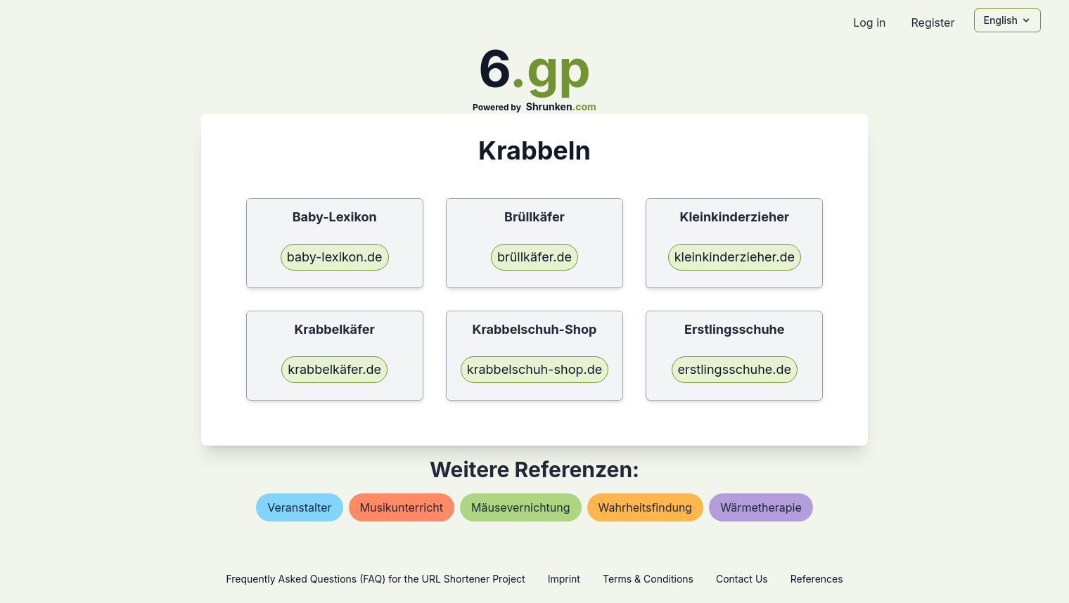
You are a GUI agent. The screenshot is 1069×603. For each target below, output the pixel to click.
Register (932, 22)
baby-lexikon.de (335, 256)
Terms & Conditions (648, 579)
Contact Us (742, 579)
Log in (869, 22)
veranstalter (299, 507)
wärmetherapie (761, 507)
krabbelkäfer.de (334, 369)
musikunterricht (402, 507)
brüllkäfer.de (534, 256)
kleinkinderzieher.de (734, 256)
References (816, 579)
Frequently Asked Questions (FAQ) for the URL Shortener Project (375, 579)
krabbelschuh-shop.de (534, 369)
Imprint (564, 579)
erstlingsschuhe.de (734, 369)
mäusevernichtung (520, 507)
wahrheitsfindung (645, 507)
